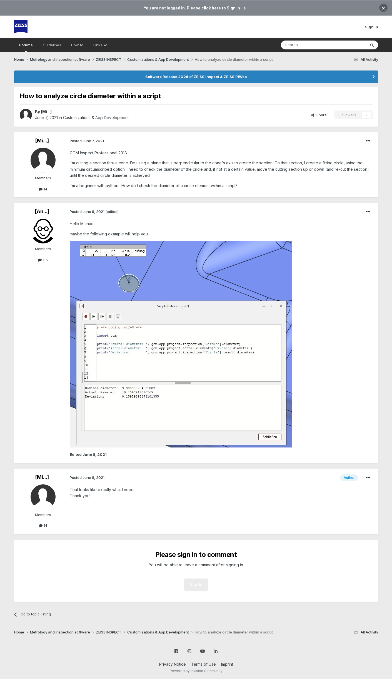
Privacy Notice (172, 664)
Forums (26, 47)
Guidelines (52, 45)
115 (43, 260)
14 (43, 189)
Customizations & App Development (96, 117)
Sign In (371, 27)
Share (319, 115)
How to (77, 45)
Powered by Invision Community (196, 671)
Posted (87, 141)
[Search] (309, 45)
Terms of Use (203, 664)
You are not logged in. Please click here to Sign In (192, 8)
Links (100, 45)
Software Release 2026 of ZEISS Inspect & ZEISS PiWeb (196, 76)
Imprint (227, 664)
